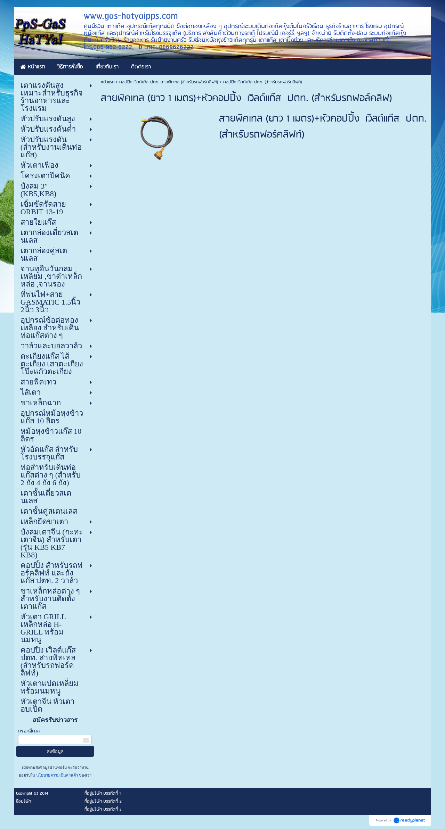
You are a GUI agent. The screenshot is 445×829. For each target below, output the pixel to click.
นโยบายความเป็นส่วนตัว (57, 775)
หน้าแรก (107, 82)
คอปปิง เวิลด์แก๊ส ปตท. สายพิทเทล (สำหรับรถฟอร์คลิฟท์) (168, 82)
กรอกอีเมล (29, 730)
